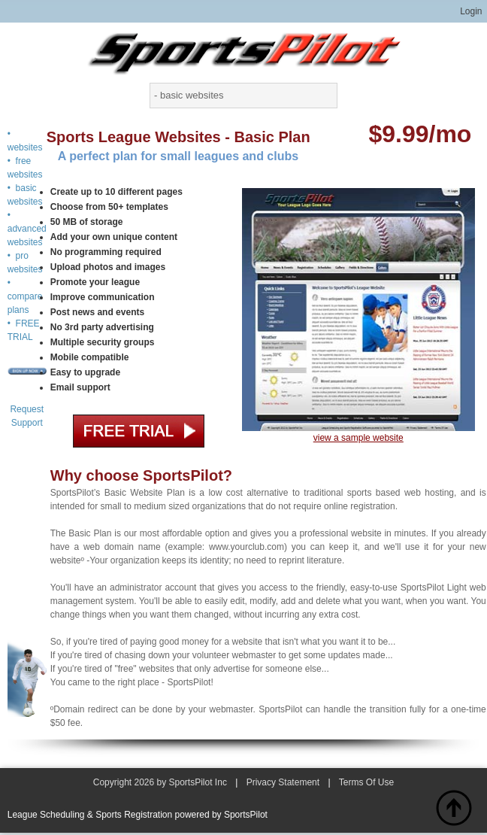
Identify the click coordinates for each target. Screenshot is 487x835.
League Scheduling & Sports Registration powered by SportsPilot (138, 814)
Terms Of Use (366, 782)
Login (471, 11)
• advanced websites (27, 228)
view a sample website (358, 438)
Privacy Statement (283, 782)
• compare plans (25, 296)
